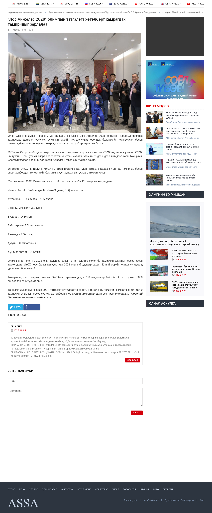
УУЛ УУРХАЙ (67, 489)
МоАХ (22, 489)
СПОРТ (115, 489)
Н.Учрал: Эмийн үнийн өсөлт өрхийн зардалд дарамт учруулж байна (182, 147)
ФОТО (156, 489)
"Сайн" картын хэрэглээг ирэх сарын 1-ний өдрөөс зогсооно (184, 253)
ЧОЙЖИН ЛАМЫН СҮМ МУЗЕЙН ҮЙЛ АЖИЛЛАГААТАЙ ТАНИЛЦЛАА (183, 161)
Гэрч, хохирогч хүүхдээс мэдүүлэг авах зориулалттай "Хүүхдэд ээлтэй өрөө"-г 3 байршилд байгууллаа (104, 12)
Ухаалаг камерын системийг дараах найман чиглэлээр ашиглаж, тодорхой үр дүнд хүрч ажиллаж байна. (183, 185)
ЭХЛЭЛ (11, 489)
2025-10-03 (20, 30)
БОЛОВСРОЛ (129, 489)
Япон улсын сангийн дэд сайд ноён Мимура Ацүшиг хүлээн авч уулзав (183, 115)
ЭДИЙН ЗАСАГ (49, 489)
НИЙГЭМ (144, 489)
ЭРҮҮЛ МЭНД (84, 489)
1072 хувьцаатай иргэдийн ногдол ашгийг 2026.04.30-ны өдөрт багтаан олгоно (185, 285)
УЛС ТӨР (33, 489)
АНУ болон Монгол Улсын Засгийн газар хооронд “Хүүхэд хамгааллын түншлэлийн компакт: (183, 138)
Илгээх (137, 412)
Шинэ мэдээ (157, 106)
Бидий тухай (130, 500)
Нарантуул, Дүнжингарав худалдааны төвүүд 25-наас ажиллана (186, 269)
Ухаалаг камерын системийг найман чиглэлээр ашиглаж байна (180, 178)
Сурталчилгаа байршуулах (179, 500)
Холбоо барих (151, 500)
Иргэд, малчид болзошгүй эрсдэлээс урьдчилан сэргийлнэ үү (174, 243)
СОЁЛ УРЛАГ (101, 489)
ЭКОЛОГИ (168, 489)
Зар (202, 500)
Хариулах (132, 360)
